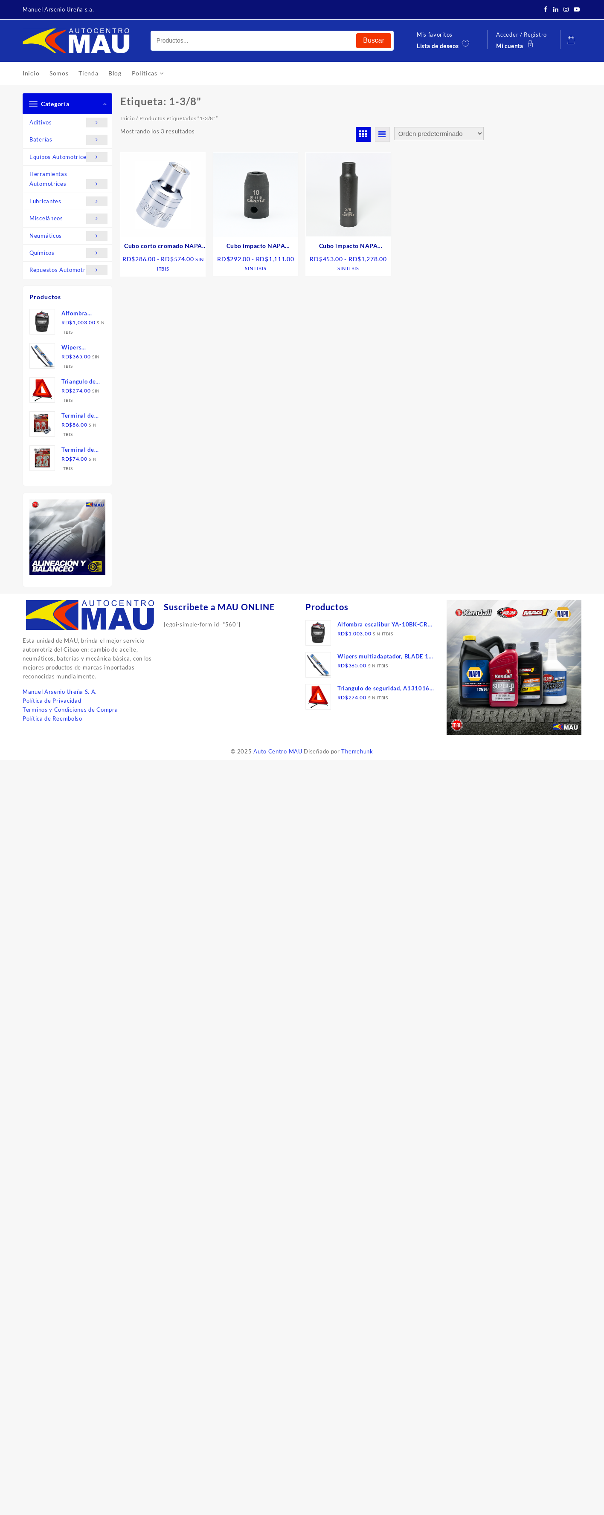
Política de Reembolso (52, 718)
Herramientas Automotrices (68, 179)
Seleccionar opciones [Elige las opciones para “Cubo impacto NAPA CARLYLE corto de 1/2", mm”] (258, 294)
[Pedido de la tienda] (439, 133)
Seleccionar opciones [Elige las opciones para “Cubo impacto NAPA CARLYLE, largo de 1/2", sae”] (351, 294)
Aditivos (68, 122)
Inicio (127, 118)
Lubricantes (68, 201)
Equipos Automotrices (68, 157)
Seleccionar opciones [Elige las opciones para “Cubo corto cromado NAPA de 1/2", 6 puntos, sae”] (166, 294)
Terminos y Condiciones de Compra (70, 709)
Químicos (68, 253)
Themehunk (357, 751)
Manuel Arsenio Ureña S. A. (60, 691)
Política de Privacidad (52, 700)
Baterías (68, 139)
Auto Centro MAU (277, 751)
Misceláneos (68, 218)
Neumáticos (68, 236)
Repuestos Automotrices (68, 270)
